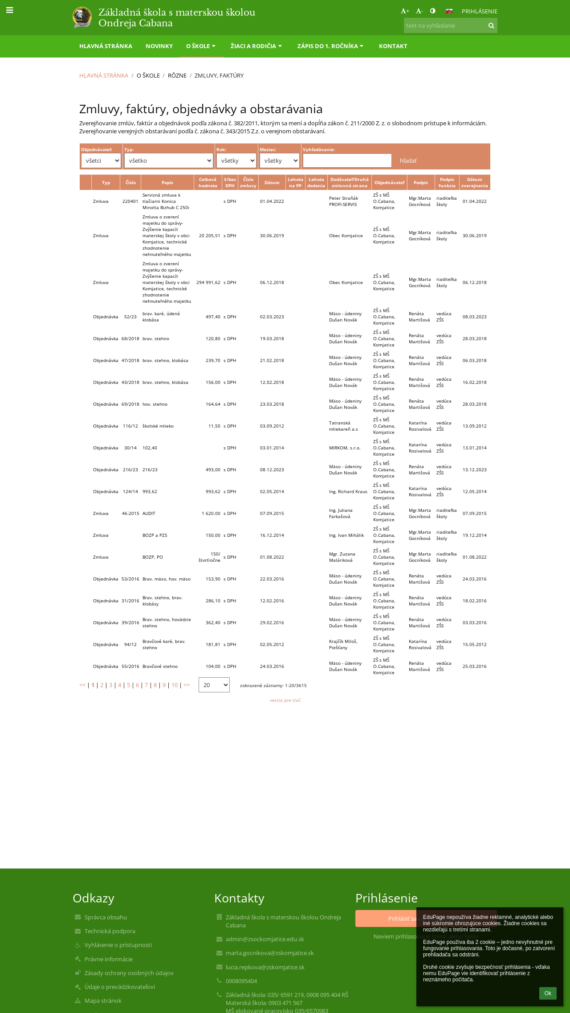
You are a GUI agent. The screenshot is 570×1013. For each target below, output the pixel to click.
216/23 (130, 469)
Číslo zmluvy (248, 182)
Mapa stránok (103, 1001)
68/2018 (130, 338)
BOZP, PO (152, 557)
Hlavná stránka (103, 75)
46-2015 (130, 513)
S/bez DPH (230, 182)
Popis (167, 182)
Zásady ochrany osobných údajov (129, 973)
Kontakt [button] (393, 46)
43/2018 (130, 382)
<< (82, 685)
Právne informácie (109, 959)
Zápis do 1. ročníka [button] (331, 46)
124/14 (130, 491)
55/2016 (130, 666)
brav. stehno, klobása (165, 360)
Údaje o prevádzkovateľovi (120, 987)
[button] (449, 11)
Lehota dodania (316, 182)
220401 (130, 201)
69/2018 (130, 404)
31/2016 (130, 600)
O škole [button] (201, 46)
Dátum (272, 182)
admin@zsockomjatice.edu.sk (265, 939)
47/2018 (130, 360)
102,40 (149, 448)
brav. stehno (155, 338)
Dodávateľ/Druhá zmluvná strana (349, 182)
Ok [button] (548, 993)
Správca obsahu (106, 917)
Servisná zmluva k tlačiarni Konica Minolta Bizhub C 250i (165, 201)
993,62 (149, 491)
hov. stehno (154, 404)
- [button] (419, 11)
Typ (106, 182)
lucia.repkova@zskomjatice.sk (265, 967)
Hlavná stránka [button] (105, 46)
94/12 (130, 644)
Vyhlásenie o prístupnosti (118, 945)
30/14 (130, 448)
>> (186, 685)
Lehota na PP (295, 182)
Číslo (131, 182)
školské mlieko (158, 426)
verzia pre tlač (285, 700)
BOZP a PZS (154, 535)
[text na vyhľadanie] (450, 25)
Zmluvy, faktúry (219, 75)
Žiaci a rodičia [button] (257, 46)
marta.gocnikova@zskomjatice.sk (270, 953)
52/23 (130, 316)
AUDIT (148, 513)
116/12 (130, 426)
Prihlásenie (479, 11)
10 (174, 685)
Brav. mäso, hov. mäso (166, 579)
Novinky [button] (159, 46)
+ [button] (405, 11)
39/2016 (130, 622)
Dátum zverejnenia (474, 182)
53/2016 (130, 579)
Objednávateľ (389, 182)
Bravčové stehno (160, 666)
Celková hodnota (208, 182)
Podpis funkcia (447, 182)
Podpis (421, 182)
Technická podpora (110, 931)
